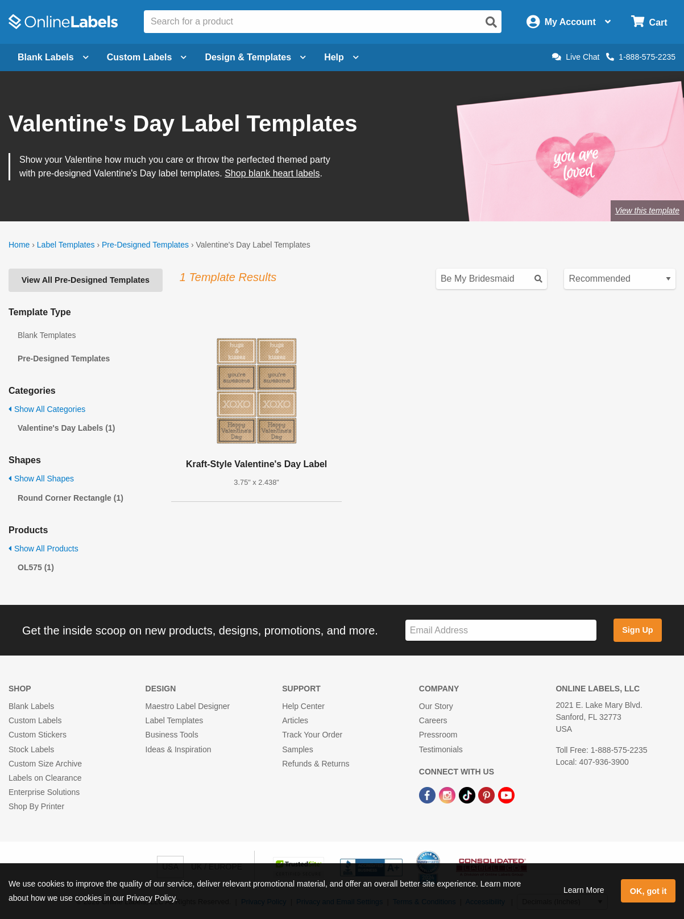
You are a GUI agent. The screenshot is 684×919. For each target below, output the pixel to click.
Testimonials (441, 749)
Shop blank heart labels (272, 173)
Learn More (583, 890)
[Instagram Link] (448, 794)
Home (19, 244)
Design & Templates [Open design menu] (255, 57)
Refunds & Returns (315, 763)
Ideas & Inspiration (179, 749)
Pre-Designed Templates (145, 244)
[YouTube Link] (506, 794)
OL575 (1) (36, 567)
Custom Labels (35, 720)
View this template (647, 210)
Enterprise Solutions (44, 792)
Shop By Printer (36, 806)
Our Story (436, 706)
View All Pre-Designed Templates (86, 280)
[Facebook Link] (428, 794)
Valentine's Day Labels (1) (66, 427)
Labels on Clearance (45, 777)
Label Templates (66, 244)
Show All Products (43, 548)
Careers (433, 720)
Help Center (303, 706)
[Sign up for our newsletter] (500, 630)
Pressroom (438, 734)
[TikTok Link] (468, 794)
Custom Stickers (38, 734)
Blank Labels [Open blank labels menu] (53, 57)
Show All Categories (47, 409)
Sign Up (637, 629)
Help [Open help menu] (341, 57)
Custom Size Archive (45, 763)
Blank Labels (31, 706)
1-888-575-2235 (640, 56)
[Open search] (491, 22)
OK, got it (648, 891)
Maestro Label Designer (188, 706)
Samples (297, 749)
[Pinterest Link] (487, 794)
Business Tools (172, 734)
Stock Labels (31, 749)
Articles (295, 720)
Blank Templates (47, 335)
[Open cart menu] (649, 22)
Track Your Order (312, 734)
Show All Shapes (41, 478)
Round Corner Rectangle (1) (70, 497)
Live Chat (575, 57)
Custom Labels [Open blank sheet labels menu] (147, 57)
